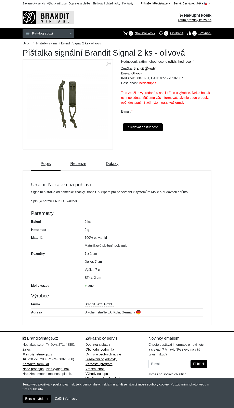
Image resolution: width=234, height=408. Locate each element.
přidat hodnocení (181, 61)
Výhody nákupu (57, 3)
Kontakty (127, 3)
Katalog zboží (49, 33)
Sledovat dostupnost (143, 127)
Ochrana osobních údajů (103, 354)
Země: (192, 3)
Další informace (66, 398)
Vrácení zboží (95, 369)
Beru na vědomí (36, 398)
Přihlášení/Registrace (155, 3)
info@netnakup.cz (39, 354)
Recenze (78, 163)
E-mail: (126, 111)
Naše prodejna (33, 369)
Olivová (136, 73)
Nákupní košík (137, 33)
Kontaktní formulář (36, 364)
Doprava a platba (79, 3)
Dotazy (112, 163)
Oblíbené (169, 33)
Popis (46, 163)
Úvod (26, 43)
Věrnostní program (99, 364)
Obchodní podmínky (100, 349)
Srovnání (197, 33)
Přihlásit (199, 364)
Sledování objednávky (106, 3)
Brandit (138, 68)
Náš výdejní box (57, 369)
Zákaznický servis (34, 3)
